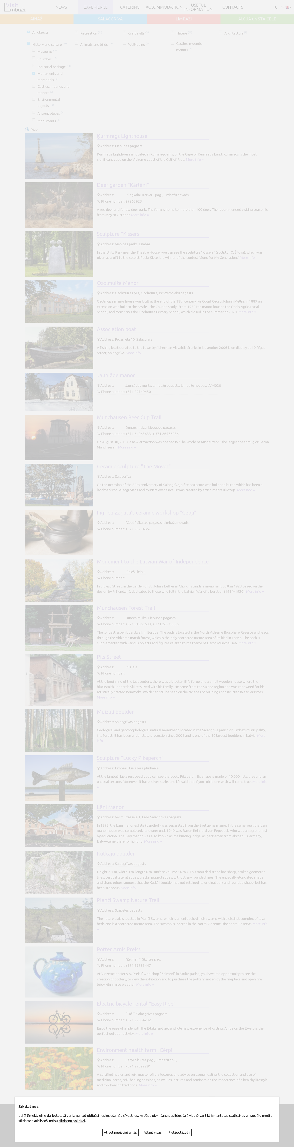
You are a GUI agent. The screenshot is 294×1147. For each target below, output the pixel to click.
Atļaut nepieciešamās (120, 1132)
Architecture (235, 33)
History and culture (49, 44)
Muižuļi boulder (115, 712)
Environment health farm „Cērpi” (136, 1050)
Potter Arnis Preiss (119, 949)
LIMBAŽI (184, 19)
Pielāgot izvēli (179, 1132)
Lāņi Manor (110, 807)
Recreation (91, 33)
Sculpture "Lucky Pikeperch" (130, 758)
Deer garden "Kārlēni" (123, 185)
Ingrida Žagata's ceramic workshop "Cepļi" (146, 512)
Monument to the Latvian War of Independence (153, 561)
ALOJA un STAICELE (257, 19)
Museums (47, 51)
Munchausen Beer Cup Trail (129, 417)
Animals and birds (96, 44)
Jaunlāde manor (116, 375)
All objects (40, 32)
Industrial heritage (54, 67)
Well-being (138, 44)
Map (34, 129)
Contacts (232, 7)
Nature (184, 33)
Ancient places (51, 113)
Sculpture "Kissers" (119, 234)
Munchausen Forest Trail (126, 608)
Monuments (49, 121)
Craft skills (138, 33)
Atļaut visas (153, 1132)
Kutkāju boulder (116, 853)
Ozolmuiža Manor (118, 283)
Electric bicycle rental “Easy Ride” (136, 1004)
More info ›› (195, 159)
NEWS (61, 7)
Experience (96, 7)
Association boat (116, 329)
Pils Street (109, 657)
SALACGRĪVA (110, 19)
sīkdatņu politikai (71, 1121)
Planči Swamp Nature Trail (128, 900)
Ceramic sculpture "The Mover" (134, 466)
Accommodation (164, 7)
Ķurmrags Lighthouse (122, 136)
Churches (47, 59)
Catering (130, 7)
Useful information (198, 7)
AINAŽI (37, 19)
